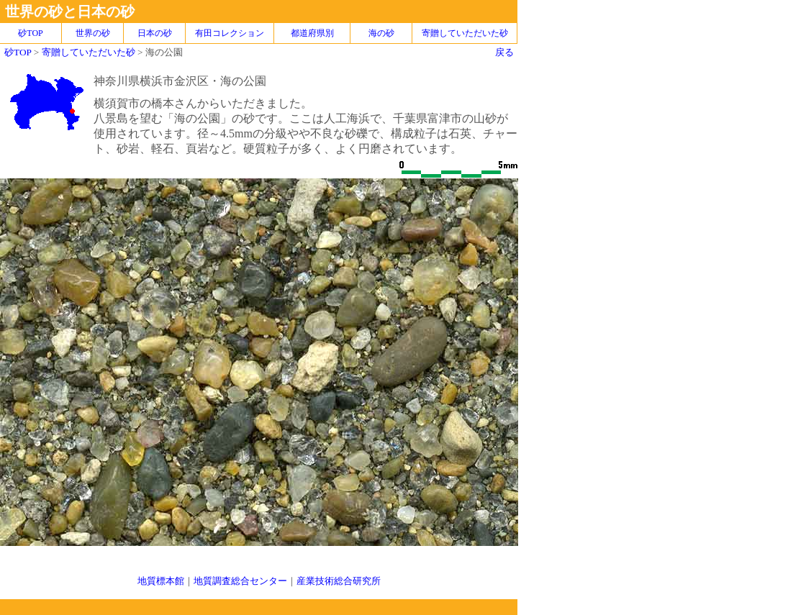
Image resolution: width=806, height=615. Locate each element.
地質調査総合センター (240, 580)
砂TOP (17, 52)
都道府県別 (312, 33)
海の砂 (381, 33)
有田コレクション (229, 33)
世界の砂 (93, 33)
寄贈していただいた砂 (465, 33)
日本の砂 (154, 33)
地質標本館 (160, 580)
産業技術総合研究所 (338, 580)
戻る (504, 52)
